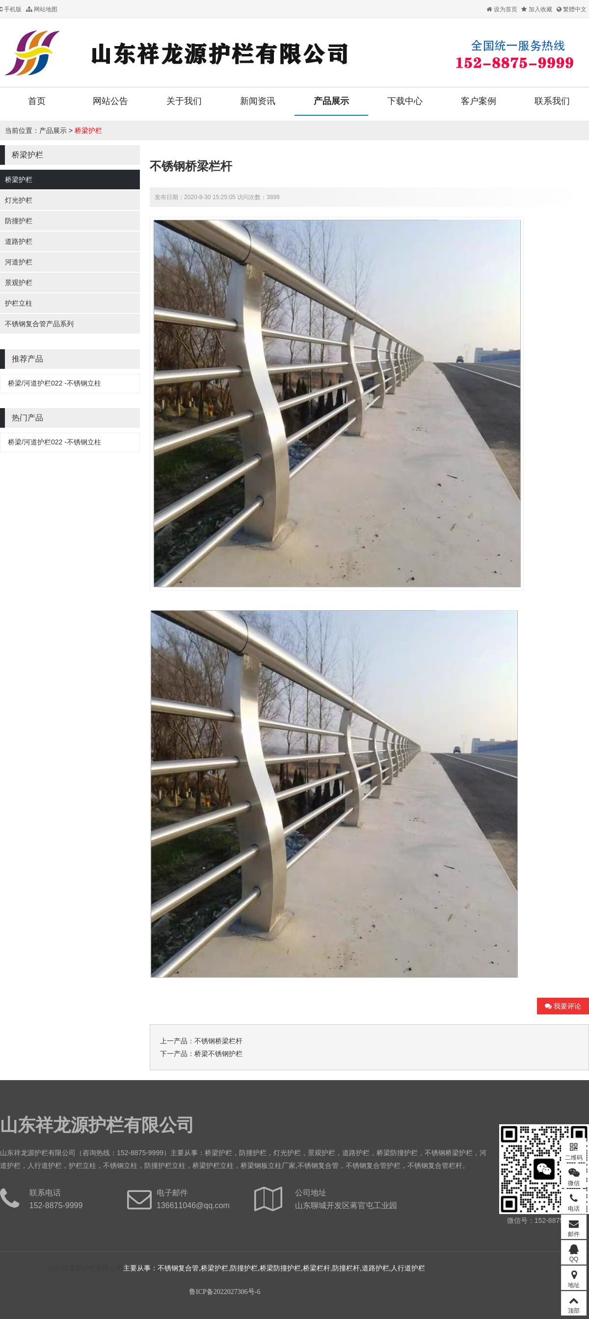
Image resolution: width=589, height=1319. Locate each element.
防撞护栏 (18, 221)
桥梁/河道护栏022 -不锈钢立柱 (54, 383)
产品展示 (331, 101)
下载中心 (405, 101)
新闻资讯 (257, 101)
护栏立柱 (18, 303)
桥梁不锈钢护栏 (218, 1054)
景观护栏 (18, 282)
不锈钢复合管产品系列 (39, 324)
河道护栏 (18, 262)
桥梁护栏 (88, 130)
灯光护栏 (18, 200)
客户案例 (478, 101)
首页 (37, 101)
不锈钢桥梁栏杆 (218, 1041)
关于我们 (184, 101)
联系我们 (552, 101)
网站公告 (110, 101)
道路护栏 (18, 241)
